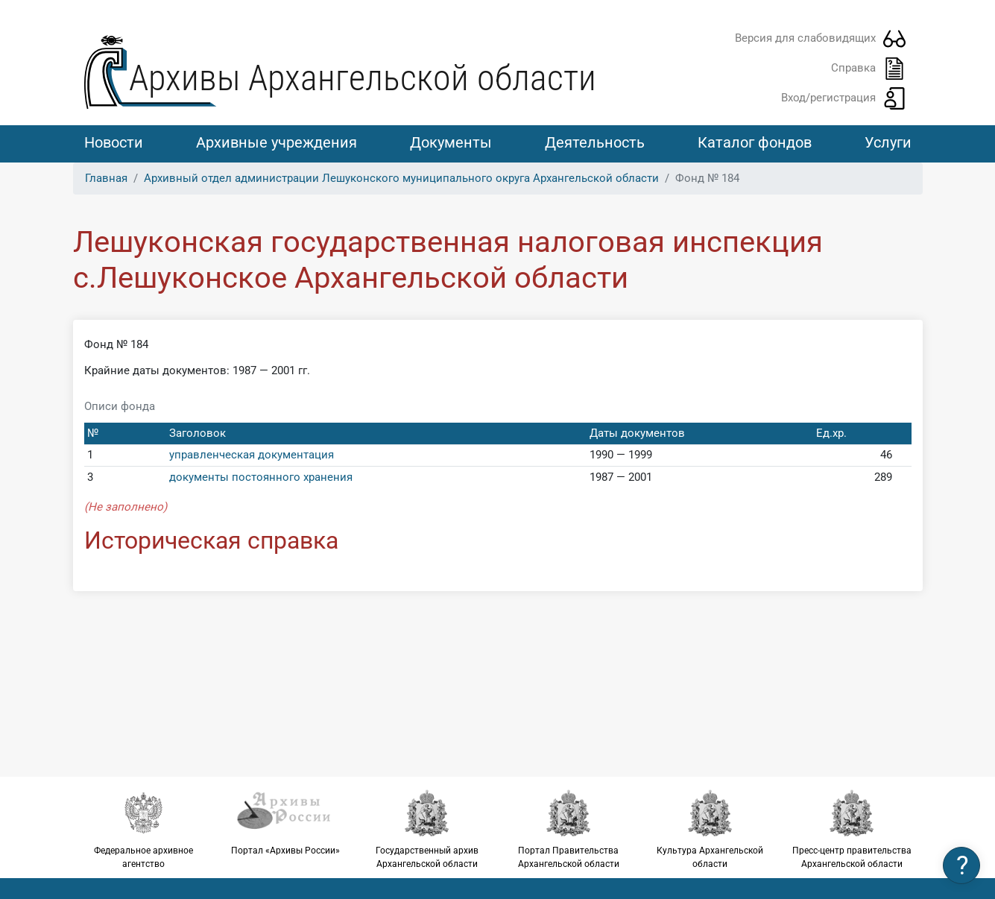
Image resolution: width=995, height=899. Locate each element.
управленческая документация (251, 454)
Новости (113, 142)
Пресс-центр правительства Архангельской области (852, 829)
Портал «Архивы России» (285, 822)
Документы (451, 142)
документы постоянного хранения (261, 477)
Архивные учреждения (276, 142)
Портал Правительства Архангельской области (568, 829)
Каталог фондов (755, 142)
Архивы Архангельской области (362, 78)
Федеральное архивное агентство (143, 829)
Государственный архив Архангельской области (427, 829)
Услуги (888, 142)
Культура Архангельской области (710, 829)
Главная (106, 178)
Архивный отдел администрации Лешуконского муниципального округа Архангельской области (401, 178)
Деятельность (595, 142)
